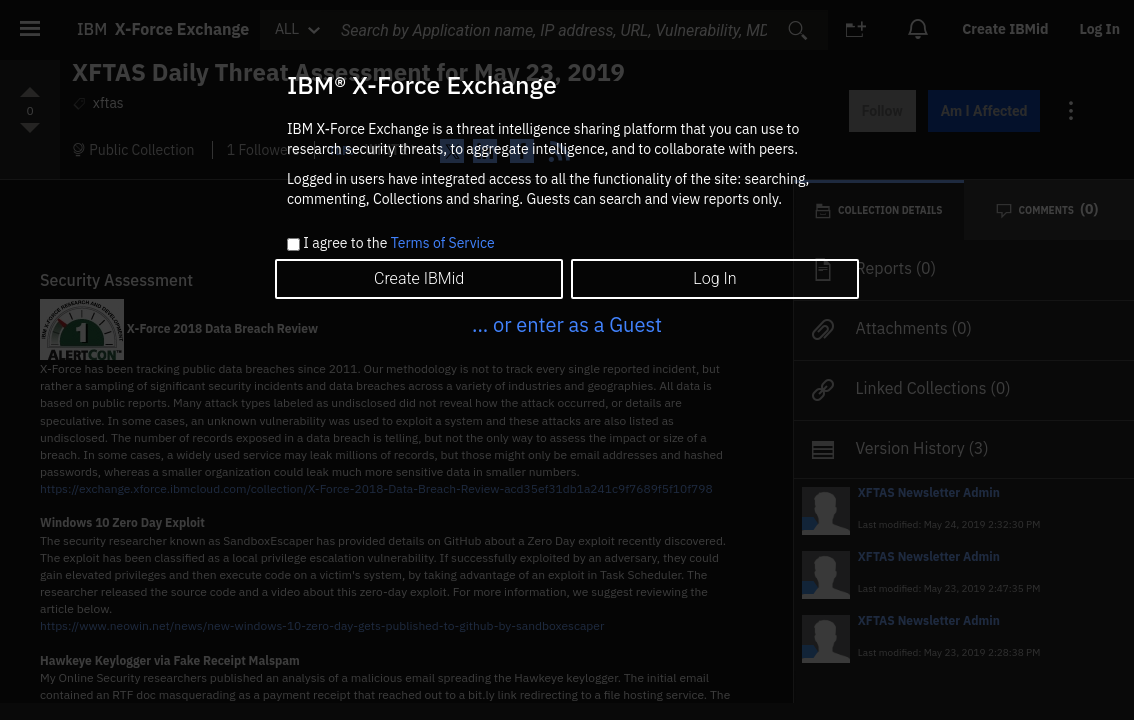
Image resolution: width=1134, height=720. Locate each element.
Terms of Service (443, 243)
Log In (714, 278)
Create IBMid (419, 278)
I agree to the (398, 244)
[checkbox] (293, 244)
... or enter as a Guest (567, 324)
